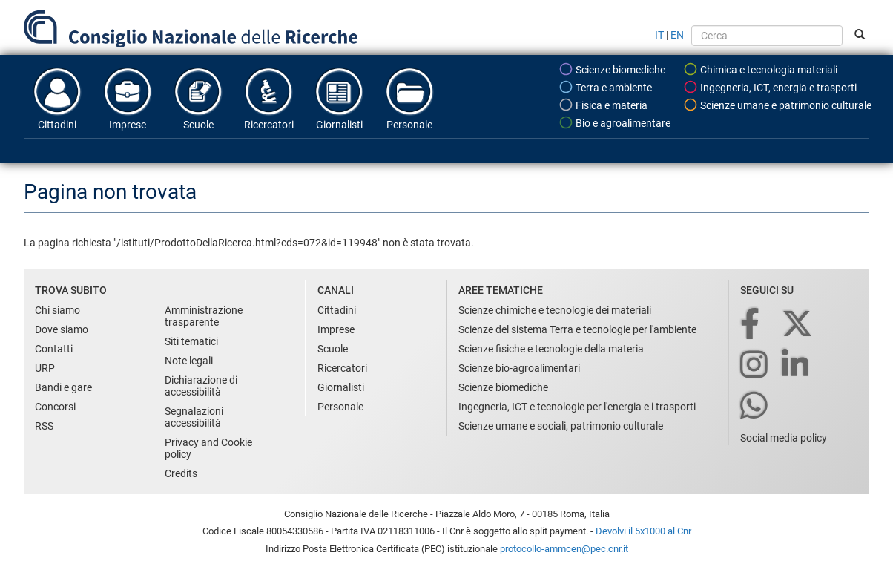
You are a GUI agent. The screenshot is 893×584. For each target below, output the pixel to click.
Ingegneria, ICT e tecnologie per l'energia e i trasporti (577, 407)
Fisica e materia (602, 104)
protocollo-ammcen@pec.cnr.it (564, 548)
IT (659, 35)
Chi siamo (57, 310)
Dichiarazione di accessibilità (201, 386)
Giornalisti (339, 98)
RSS (44, 426)
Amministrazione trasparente (204, 316)
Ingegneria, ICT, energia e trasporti (770, 86)
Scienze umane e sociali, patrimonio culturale (560, 426)
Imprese (128, 98)
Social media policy (783, 438)
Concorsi (55, 407)
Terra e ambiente (605, 86)
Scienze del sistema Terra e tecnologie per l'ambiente (577, 329)
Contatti (54, 349)
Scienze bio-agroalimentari (519, 368)
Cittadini (57, 98)
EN (677, 35)
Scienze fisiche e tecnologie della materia (551, 349)
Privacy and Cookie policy (208, 448)
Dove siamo (61, 329)
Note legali (189, 361)
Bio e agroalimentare (614, 122)
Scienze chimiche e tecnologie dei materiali (554, 310)
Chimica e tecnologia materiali (760, 69)
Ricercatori (268, 98)
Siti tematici (191, 341)
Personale (409, 98)
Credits (181, 473)
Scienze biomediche (611, 69)
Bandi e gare (63, 387)
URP (45, 368)
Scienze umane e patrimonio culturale (777, 104)
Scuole (198, 98)
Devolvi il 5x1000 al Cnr (643, 531)
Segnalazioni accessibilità (194, 417)
